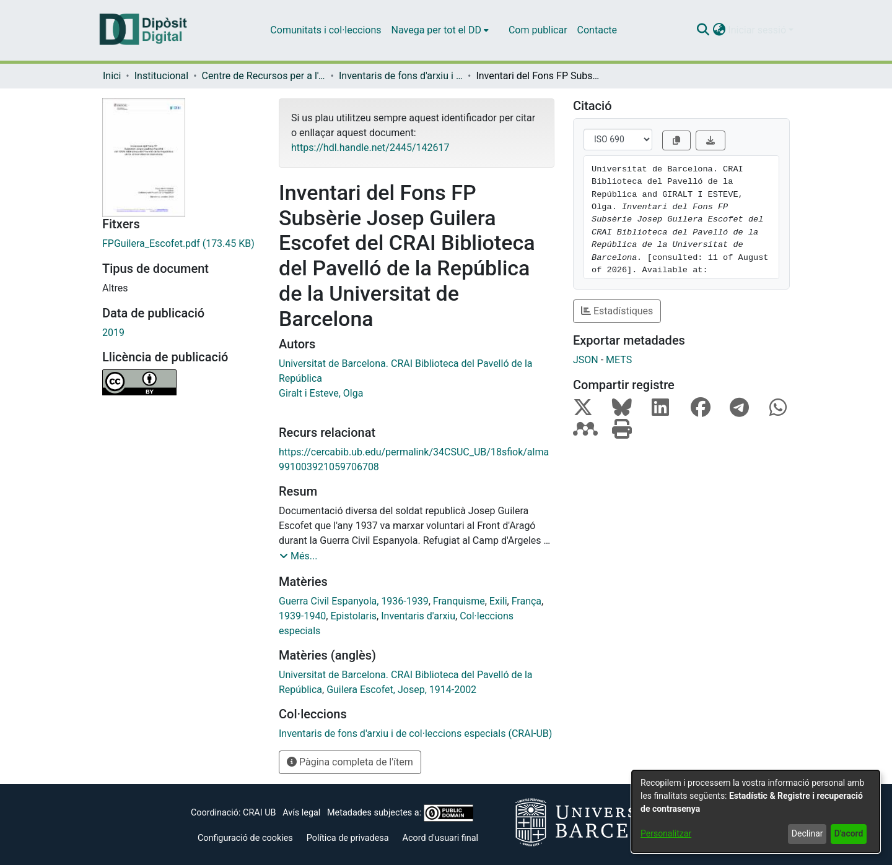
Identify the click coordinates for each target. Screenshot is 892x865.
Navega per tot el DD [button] (436, 30)
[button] (703, 30)
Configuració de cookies (245, 838)
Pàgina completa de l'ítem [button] (350, 762)
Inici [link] (112, 76)
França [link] (526, 601)
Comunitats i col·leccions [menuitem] (325, 30)
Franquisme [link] (459, 601)
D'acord (849, 833)
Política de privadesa (348, 838)
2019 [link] (113, 332)
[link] (181, 243)
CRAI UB (259, 812)
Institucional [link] (161, 76)
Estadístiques (617, 311)
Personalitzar (666, 833)
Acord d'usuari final (441, 838)
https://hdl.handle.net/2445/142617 (370, 147)
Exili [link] (498, 601)
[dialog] (756, 811)
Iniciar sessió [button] (758, 30)
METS (619, 360)
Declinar (807, 833)
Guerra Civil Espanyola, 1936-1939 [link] (354, 601)
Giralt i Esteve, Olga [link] (321, 393)
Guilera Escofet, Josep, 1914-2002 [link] (401, 689)
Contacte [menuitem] (597, 30)
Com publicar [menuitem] (538, 30)
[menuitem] (440, 30)
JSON (585, 360)
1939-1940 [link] (302, 616)
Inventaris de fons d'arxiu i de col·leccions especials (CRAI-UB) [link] (401, 76)
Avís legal (301, 812)
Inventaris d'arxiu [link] (418, 616)
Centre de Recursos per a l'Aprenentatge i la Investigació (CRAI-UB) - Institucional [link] (264, 76)
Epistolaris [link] (353, 616)
